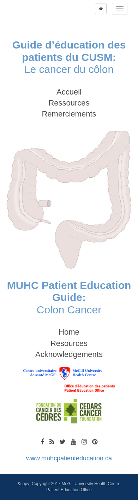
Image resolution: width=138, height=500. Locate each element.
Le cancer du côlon (69, 57)
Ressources (68, 102)
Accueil (69, 91)
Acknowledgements (69, 354)
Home (69, 332)
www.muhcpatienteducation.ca (69, 458)
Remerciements (69, 113)
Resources (69, 343)
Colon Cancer (69, 297)
